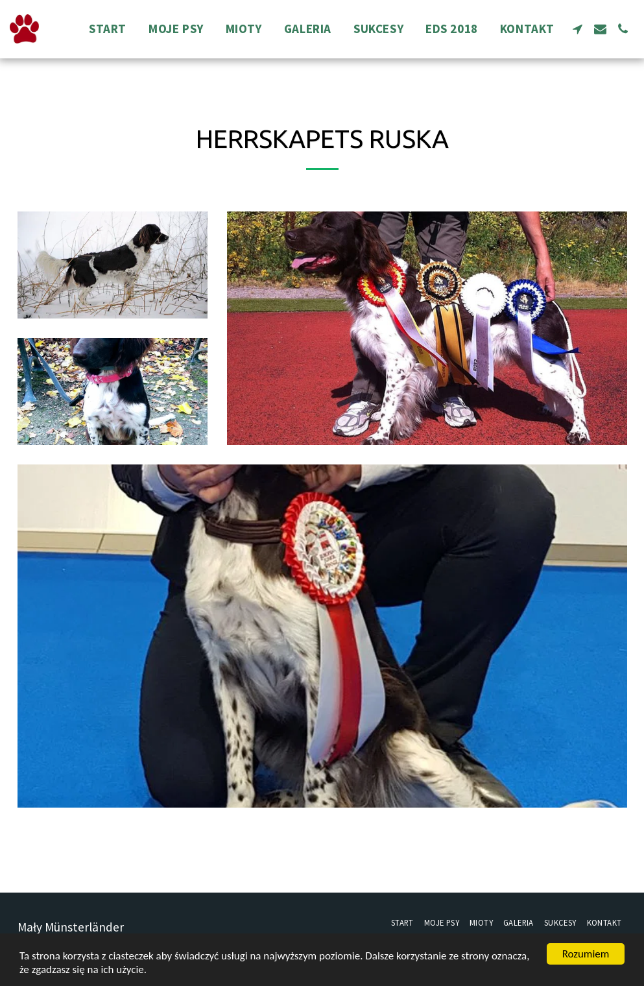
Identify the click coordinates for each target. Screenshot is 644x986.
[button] (577, 29)
